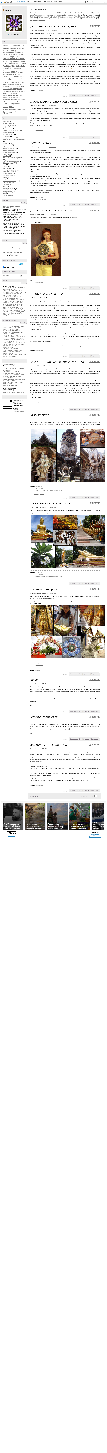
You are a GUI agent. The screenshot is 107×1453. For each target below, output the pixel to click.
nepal (4, 301)
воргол (8, 56)
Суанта (13, 313)
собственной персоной (9, 181)
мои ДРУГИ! (6, 156)
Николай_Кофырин (8, 351)
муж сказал (21, 82)
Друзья (10, 7)
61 (81, 796)
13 (86, 796)
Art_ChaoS (6, 377)
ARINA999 (21, 326)
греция (19, 63)
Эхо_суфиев (9, 383)
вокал (4, 57)
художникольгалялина (12, 109)
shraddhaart (18, 46)
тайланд (22, 99)
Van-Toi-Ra (12, 339)
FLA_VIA (19, 332)
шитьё (10, 111)
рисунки (13, 91)
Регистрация (21, 1)
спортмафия (11, 97)
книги (23, 76)
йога (4, 147)
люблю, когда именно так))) (11, 223)
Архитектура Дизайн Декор (11, 130)
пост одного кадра (8, 125)
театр (24, 101)
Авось (48, 1)
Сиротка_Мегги (19, 312)
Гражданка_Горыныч (9, 308)
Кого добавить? (18, 287)
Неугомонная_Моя (8, 310)
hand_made (21, 379)
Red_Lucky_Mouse (18, 301)
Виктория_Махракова (9, 345)
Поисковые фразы (18, 411)
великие (19, 52)
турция (6, 103)
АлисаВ (14, 305)
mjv (4, 344)
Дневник (94, 26)
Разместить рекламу (95, 837)
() (79, 95)
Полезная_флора (19, 374)
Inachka (13, 295)
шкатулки (15, 111)
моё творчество (10, 82)
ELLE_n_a (23, 292)
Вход (28, 1)
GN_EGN (5, 333)
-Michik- (5, 326)
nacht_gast (22, 299)
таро (4, 101)
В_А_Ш (19, 305)
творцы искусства (8, 188)
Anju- (15, 327)
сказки (5, 177)
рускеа (5, 93)
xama (22, 344)
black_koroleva (7, 342)
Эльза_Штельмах (8, 315)
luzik (16, 342)
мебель (21, 80)
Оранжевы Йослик (19, 310)
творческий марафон (14, 101)
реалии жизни (7, 173)
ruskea (11, 46)
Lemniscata (11, 298)
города (15, 61)
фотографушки (7, 192)
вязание (5, 61)
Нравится (86, 95)
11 (91, 796)
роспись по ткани (20, 91)
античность (10, 50)
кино (12, 76)
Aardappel (10, 327)
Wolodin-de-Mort (20, 339)
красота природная (8, 148)
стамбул (17, 97)
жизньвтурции (7, 123)
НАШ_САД (12, 376)
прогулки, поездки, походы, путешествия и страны (11, 170)
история (13, 72)
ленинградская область (10, 78)
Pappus (21, 338)
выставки (21, 59)
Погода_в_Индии (8, 353)
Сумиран (5, 184)
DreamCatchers (7, 379)
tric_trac (13, 304)
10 (92, 796)
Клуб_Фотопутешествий (10, 385)
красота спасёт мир (8, 150)
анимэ (4, 50)
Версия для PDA (95, 834)
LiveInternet (7, 2)
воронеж (14, 57)
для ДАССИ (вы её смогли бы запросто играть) (12, 253)
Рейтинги (38, 1)
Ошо (4, 164)
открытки (16, 86)
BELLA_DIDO (7, 330)
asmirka (15, 341)
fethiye (5, 46)
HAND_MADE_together (9, 380)
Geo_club (15, 379)
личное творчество (8, 152)
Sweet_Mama (7, 304)
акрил (13, 48)
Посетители (16, 409)
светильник (11, 93)
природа (7, 91)
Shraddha (3, 10)
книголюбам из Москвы (10, 230)
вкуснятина (6, 136)
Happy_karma (7, 295)
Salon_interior (7, 392)
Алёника (9, 305)
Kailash (17, 335)
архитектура (8, 52)
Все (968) (24, 203)
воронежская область (10, 59)
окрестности (8, 86)
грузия (24, 63)
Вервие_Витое (7, 307)
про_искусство (7, 368)
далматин (6, 66)
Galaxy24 (10, 293)
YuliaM (5, 305)
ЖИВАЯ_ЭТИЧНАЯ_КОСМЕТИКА (13, 373)
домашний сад (17, 68)
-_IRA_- (10, 326)
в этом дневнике (9, 267)
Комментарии (18, 7)
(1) (21, 214)
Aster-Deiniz (14, 329)
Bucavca (15, 289)
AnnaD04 (19, 327)
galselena (16, 293)
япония (14, 113)
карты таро (16, 74)
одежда (16, 84)
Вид (88, 2)
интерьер (6, 72)
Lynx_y (17, 298)
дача (12, 66)
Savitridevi (6, 339)
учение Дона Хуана (8, 190)
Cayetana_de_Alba (8, 290)
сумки (18, 99)
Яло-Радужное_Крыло (9, 356)
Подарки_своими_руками (10, 354)
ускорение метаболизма (10, 105)
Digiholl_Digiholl (14, 292)
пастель (5, 89)
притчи (5, 166)
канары (20, 72)
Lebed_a (5, 298)
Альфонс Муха (7, 127)
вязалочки (8, 370)
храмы (11, 107)
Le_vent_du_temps (8, 336)
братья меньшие (8, 134)
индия (20, 70)
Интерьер (6, 376)
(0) (11, 207)
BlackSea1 (6, 289)
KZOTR (21, 296)
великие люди (8, 54)
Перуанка (12, 312)
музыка (11, 84)
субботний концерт (10, 99)
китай (19, 76)
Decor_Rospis (13, 377)
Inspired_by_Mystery (9, 296)
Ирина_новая (20, 308)
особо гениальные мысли (10, 161)
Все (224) (24, 283)
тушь (12, 103)
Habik (20, 293)
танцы (4, 186)
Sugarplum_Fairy (8, 302)
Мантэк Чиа (6, 154)
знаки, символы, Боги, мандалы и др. (14, 140)
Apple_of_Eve (7, 329)
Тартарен (19, 313)
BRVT (11, 289)
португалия (17, 89)
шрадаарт (7, 113)
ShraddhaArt (6, 121)
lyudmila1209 (21, 342)
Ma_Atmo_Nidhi (7, 299)
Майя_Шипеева (7, 350)
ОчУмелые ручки (8, 163)
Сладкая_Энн (7, 313)
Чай (4, 193)
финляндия (5, 107)
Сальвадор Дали (8, 175)
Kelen (16, 296)
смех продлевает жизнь (11, 94)
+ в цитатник (53, 30)
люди (9, 80)
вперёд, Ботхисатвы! (9, 138)
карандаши (7, 74)
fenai (13, 342)
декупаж (5, 68)
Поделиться (94, 95)
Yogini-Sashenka (7, 341)
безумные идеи (7, 132)
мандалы (16, 80)
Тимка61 (20, 354)
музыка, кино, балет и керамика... (13, 158)
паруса (23, 86)
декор (22, 65)
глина (10, 61)
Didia (15, 332)
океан (20, 84)
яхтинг (18, 113)
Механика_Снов (17, 350)
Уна (25, 354)
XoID (22, 304)
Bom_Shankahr (15, 330)
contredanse (6, 292)
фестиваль (22, 105)
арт (15, 50)
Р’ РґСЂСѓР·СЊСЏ (15, 34)
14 (84, 796)
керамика (6, 76)
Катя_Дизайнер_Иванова (10, 348)
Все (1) (24, 243)
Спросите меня (7, 182)
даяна (17, 66)
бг (15, 52)
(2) (22, 223)
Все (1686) (23, 323)
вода (21, 54)
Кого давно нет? (7, 287)
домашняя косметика (8, 70)
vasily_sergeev (16, 344)
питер (10, 88)
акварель (7, 48)
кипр (16, 76)
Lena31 (23, 336)
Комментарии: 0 (15, 255)
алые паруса (20, 48)
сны (4, 179)
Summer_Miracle (18, 302)
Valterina (18, 304)
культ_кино (19, 376)
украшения (17, 103)
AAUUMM (15, 326)
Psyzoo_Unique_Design (18, 392)
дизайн (10, 68)
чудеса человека (8, 195)
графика (11, 63)
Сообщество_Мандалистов (11, 371)
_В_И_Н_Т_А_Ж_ (8, 374)
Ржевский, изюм (7, 129)
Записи (5, 7)
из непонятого (7, 145)
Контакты (95, 835)
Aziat (24, 287)
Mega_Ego (15, 299)
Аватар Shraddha (14, 23)
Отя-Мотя (6, 312)
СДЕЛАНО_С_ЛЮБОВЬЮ (10, 382)
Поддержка (85, 2)
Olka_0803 (9, 301)
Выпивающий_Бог (17, 307)
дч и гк (16, 70)
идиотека (5, 143)
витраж (16, 54)
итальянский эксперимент (11, 214)
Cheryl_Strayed (18, 290)
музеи (5, 84)
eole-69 (5, 293)
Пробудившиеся (7, 168)
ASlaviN (5, 327)
